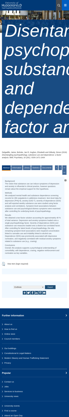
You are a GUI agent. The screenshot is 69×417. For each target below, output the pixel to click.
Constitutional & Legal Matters (17, 353)
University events (12, 406)
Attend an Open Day (13, 415)
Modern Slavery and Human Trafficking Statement (26, 358)
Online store (9, 334)
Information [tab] (16, 168)
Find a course (10, 411)
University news (11, 396)
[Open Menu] (65, 5)
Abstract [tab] (6, 168)
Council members (12, 339)
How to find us (10, 329)
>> (64, 168)
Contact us (9, 382)
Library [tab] (27, 168)
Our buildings (10, 348)
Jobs (6, 386)
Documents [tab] (46, 168)
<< (64, 172)
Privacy (7, 363)
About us (8, 324)
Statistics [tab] (36, 168)
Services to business (13, 391)
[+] (65, 180)
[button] (59, 5)
